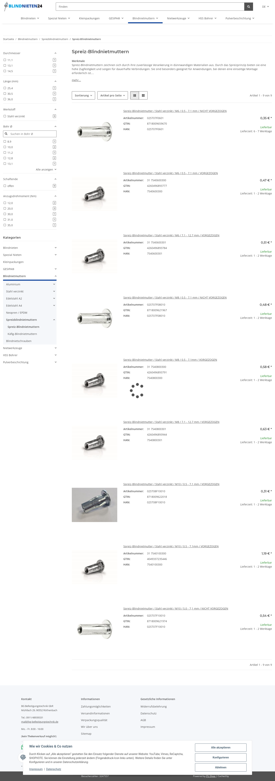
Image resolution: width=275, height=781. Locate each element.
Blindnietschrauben (19, 341)
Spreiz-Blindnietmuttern (23, 327)
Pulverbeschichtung (15, 362)
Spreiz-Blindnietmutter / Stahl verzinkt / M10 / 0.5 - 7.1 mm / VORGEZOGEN (171, 484)
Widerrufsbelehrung (154, 706)
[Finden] (150, 6)
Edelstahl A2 (14, 298)
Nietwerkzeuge (12, 348)
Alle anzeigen (44, 169)
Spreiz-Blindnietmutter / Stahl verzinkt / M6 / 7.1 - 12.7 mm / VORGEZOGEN (171, 235)
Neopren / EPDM (16, 312)
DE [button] (264, 6)
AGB (143, 720)
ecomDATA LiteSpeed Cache (244, 776)
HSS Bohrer (10, 355)
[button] (134, 95)
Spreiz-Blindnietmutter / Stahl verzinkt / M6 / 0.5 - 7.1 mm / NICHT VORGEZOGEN (175, 111)
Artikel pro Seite (111, 95)
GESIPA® (8, 269)
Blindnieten (10, 248)
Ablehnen (220, 767)
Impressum (36, 769)
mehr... (76, 80)
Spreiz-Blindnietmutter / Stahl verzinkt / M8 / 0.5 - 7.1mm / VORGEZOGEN (170, 360)
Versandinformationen (95, 713)
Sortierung (82, 95)
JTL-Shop (211, 776)
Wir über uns (89, 727)
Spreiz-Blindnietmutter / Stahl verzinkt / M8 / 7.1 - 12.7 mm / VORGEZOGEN (171, 422)
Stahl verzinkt (14, 291)
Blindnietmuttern (14, 276)
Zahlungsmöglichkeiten (96, 706)
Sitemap (86, 733)
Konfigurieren (221, 757)
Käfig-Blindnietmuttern (22, 334)
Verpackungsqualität (94, 720)
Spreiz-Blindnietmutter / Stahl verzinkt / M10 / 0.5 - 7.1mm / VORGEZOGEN (171, 546)
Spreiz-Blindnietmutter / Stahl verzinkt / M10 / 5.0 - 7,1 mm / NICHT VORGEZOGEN (175, 608)
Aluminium (13, 284)
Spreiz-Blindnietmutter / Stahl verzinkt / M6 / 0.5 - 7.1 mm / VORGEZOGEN (170, 173)
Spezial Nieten (12, 255)
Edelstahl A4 (14, 305)
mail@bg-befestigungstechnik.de (39, 721)
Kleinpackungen (13, 262)
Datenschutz (53, 769)
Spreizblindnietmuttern (21, 320)
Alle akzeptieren (220, 747)
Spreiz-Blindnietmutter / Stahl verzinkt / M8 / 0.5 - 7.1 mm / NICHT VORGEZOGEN (175, 297)
